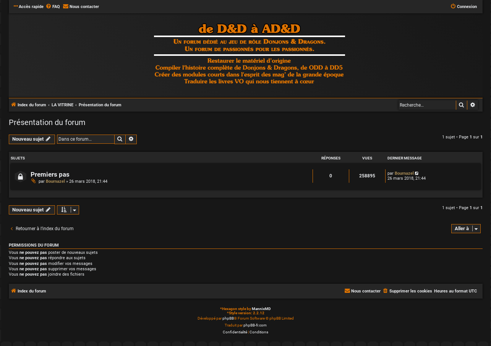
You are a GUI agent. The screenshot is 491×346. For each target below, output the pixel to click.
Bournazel (55, 181)
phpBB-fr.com (255, 325)
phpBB (228, 318)
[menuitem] (52, 6)
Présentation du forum (47, 122)
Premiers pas (50, 174)
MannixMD (261, 309)
